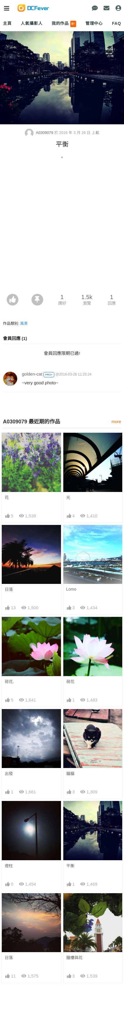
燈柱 (9, 865)
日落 (9, 589)
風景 (24, 323)
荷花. (9, 681)
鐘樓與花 (74, 957)
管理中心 (94, 23)
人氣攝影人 (31, 23)
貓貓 (70, 773)
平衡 (70, 865)
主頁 (7, 23)
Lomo (71, 589)
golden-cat (32, 373)
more (116, 421)
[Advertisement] (62, 229)
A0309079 (39, 132)
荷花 (70, 681)
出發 (9, 773)
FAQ (116, 23)
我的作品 (64, 24)
